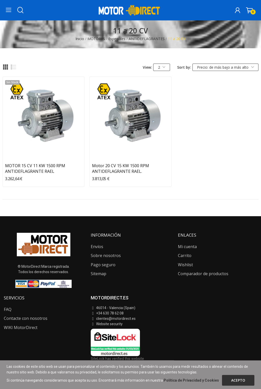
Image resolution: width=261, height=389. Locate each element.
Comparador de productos (203, 273)
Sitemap (98, 273)
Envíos (97, 246)
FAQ (7, 309)
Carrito (184, 255)
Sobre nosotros (106, 255)
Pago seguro (103, 265)
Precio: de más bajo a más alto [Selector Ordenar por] (225, 67)
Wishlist (185, 265)
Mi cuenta (187, 246)
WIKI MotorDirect (20, 327)
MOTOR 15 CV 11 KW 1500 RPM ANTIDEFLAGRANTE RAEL (35, 168)
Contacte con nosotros (25, 318)
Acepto (238, 380)
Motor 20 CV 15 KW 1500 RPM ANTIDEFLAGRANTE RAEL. (120, 168)
